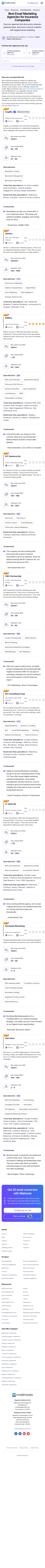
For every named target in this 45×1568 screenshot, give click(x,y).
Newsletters (27, 1302)
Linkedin (21, 121)
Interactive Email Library (30, 1323)
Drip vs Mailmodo (7, 1367)
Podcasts (26, 1295)
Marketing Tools (28, 1305)
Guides (25, 1288)
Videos (25, 1299)
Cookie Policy (34, 1448)
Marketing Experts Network (31, 1312)
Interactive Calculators (30, 1316)
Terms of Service (11, 1448)
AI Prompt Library (28, 1319)
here (17, 105)
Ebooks (25, 1292)
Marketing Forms (28, 1309)
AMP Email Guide (7, 1288)
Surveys (4, 1271)
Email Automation (28, 1271)
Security (25, 1244)
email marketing (25, 10)
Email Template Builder (30, 1261)
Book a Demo (27, 1237)
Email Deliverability (7, 1278)
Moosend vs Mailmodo (9, 1360)
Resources (6, 1284)
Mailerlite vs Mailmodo (9, 1347)
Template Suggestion (30, 1278)
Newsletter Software (29, 1275)
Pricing (4, 1234)
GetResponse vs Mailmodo (10, 1371)
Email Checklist (6, 1305)
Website (10, 121)
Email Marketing (6, 1261)
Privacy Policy (23, 1448)
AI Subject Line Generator (9, 1316)
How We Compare (10, 1329)
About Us (4, 1244)
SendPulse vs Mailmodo (9, 1364)
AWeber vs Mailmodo (8, 1374)
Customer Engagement (9, 1264)
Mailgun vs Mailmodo (8, 1381)
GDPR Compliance (29, 1234)
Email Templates (7, 1295)
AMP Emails (5, 1268)
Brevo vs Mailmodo (8, 1350)
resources (14, 10)
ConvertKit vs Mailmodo (9, 1384)
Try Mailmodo (32, 3)
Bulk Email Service (28, 1268)
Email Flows (5, 1299)
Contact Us (26, 1241)
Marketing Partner (7, 1247)
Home (7, 10)
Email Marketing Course (9, 1312)
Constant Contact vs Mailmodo (11, 1340)
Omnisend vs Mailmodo (9, 1353)
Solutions (26, 1247)
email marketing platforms (34, 89)
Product (5, 1257)
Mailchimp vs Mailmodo (9, 1333)
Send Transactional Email (31, 1264)
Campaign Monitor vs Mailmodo (11, 1378)
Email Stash (5, 1309)
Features (4, 1241)
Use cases (5, 1319)
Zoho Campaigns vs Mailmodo (11, 1357)
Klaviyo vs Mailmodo (8, 1343)
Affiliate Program (7, 1251)
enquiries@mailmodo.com (22, 1428)
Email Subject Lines (8, 1302)
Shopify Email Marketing (9, 1275)
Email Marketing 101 (8, 1292)
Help (3, 1237)
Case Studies (6, 1323)
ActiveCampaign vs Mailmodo (11, 1336)
